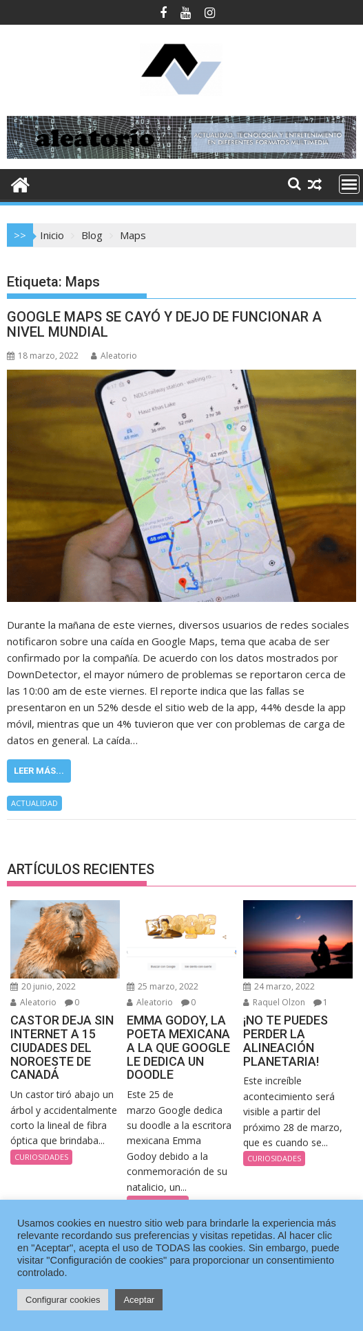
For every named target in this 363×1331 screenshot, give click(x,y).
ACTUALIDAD (34, 803)
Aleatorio (114, 355)
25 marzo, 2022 (162, 986)
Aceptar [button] (138, 1300)
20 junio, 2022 (43, 986)
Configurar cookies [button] (62, 1300)
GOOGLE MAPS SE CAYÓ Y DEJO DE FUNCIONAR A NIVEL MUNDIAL (164, 324)
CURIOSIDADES (41, 1157)
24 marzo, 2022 (279, 986)
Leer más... (39, 770)
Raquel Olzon (274, 1002)
